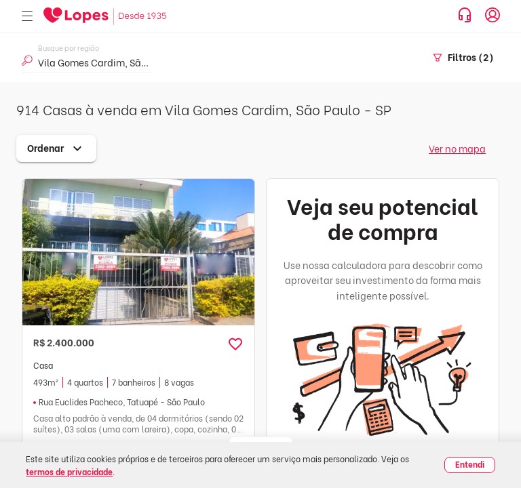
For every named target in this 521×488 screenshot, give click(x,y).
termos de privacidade (69, 471)
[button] (235, 344)
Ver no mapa (457, 148)
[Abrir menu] (27, 16)
